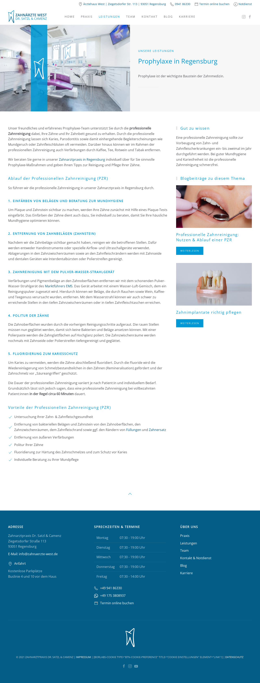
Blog (168, 16)
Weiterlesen (189, 250)
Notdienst (245, 4)
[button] (130, 494)
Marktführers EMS (59, 286)
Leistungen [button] (109, 16)
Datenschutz (234, 657)
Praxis (87, 16)
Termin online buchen (214, 4)
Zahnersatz (157, 429)
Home (70, 16)
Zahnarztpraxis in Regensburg (82, 159)
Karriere (187, 16)
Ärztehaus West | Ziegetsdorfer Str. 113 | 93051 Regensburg (124, 4)
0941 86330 (182, 4)
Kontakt (150, 16)
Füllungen (133, 429)
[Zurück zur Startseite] (27, 17)
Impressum (83, 657)
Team (130, 16)
